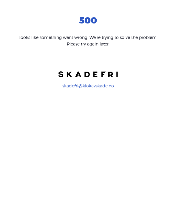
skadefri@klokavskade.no (88, 85)
